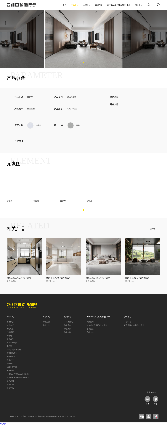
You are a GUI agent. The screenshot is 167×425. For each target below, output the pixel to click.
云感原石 (10, 332)
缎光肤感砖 (11, 357)
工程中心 (86, 5)
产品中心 (74, 5)
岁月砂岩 (10, 322)
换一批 (153, 229)
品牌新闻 (90, 322)
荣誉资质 (90, 329)
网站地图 (3, 424)
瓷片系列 (10, 381)
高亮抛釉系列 (12, 353)
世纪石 (9, 346)
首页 (64, 5)
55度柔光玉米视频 (14, 350)
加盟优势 (67, 325)
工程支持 (46, 325)
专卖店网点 (68, 322)
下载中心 (127, 322)
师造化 (9, 336)
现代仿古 (10, 364)
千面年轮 (10, 388)
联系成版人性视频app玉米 (134, 325)
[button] (83, 62)
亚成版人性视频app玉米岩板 (18, 374)
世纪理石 (10, 329)
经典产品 (10, 384)
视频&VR (90, 332)
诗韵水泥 (10, 325)
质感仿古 (10, 360)
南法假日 (10, 339)
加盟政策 (67, 329)
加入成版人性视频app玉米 (97, 325)
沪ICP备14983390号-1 (66, 416)
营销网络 (99, 5)
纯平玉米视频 (12, 343)
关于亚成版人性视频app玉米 (118, 5)
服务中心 (138, 5)
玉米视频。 (11, 370)
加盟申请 (67, 332)
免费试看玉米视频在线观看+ (18, 377)
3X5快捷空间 (12, 367)
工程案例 (46, 322)
